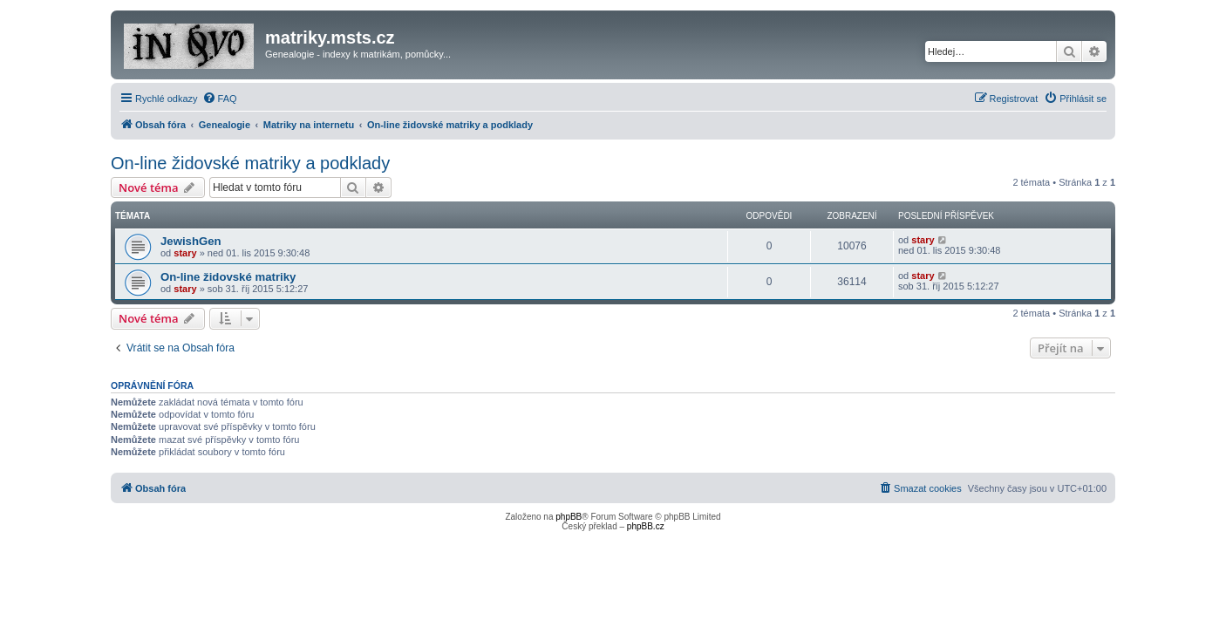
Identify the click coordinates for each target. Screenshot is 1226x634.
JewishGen (190, 241)
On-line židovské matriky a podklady (250, 163)
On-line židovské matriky (228, 276)
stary (185, 253)
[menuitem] (219, 98)
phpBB (568, 517)
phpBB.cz (645, 526)
